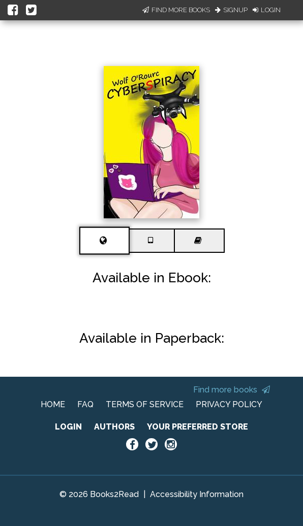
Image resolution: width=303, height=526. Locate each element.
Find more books (231, 389)
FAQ (85, 404)
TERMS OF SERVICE (145, 404)
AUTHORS (114, 427)
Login (267, 10)
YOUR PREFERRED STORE (197, 427)
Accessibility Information (197, 494)
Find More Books (176, 10)
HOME (53, 404)
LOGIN (68, 427)
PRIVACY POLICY (229, 404)
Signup (231, 10)
